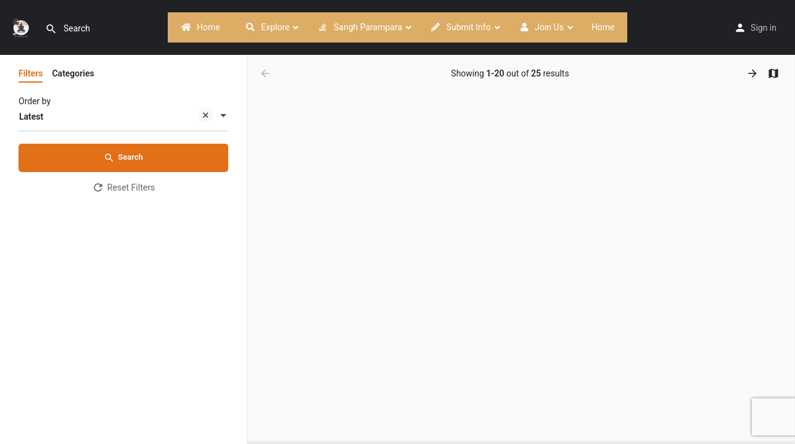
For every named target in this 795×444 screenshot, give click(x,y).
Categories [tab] (73, 73)
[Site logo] (22, 26)
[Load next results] (753, 73)
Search (123, 157)
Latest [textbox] (116, 117)
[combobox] (123, 116)
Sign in (763, 28)
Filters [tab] (31, 73)
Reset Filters (123, 187)
